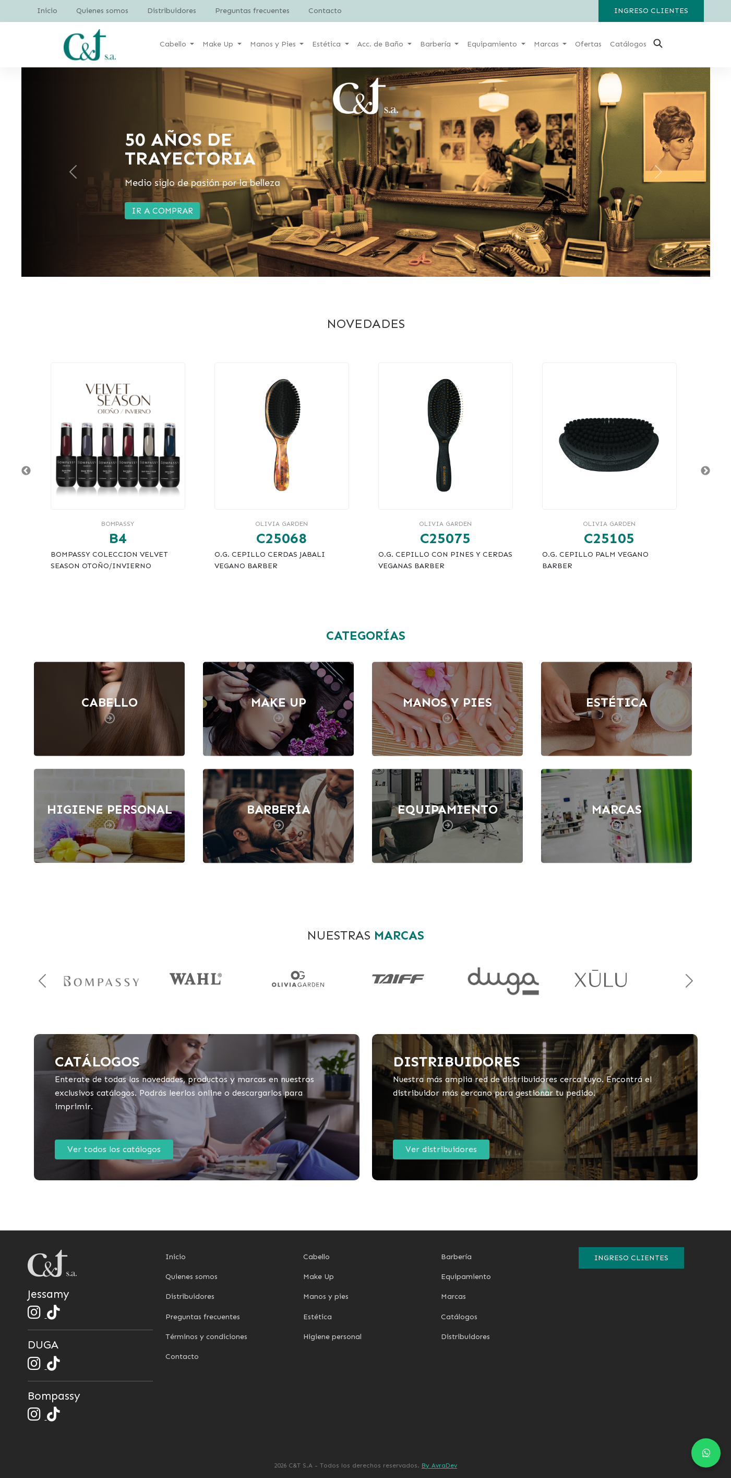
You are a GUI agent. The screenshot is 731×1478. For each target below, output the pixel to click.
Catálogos (459, 1316)
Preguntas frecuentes (252, 10)
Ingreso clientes (651, 10)
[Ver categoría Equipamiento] (450, 816)
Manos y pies (326, 1296)
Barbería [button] (436, 44)
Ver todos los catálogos (114, 1149)
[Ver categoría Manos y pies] (450, 709)
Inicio (47, 10)
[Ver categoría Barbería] (281, 816)
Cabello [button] (174, 44)
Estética (317, 1316)
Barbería (456, 1256)
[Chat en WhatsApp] (706, 1453)
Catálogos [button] (628, 44)
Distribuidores (171, 10)
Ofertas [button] (588, 44)
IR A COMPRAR (162, 211)
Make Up (318, 1276)
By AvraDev (439, 1465)
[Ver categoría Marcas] (619, 816)
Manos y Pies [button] (274, 44)
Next (705, 471)
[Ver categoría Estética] (619, 709)
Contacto (325, 10)
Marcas (453, 1296)
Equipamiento (466, 1276)
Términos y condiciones (206, 1336)
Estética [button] (327, 44)
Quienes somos (102, 10)
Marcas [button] (547, 44)
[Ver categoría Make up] (281, 709)
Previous (26, 471)
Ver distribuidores (441, 1149)
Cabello (316, 1256)
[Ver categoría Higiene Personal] (112, 816)
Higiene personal (332, 1336)
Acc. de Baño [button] (381, 44)
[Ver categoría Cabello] (112, 709)
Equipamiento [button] (493, 44)
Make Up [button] (218, 44)
